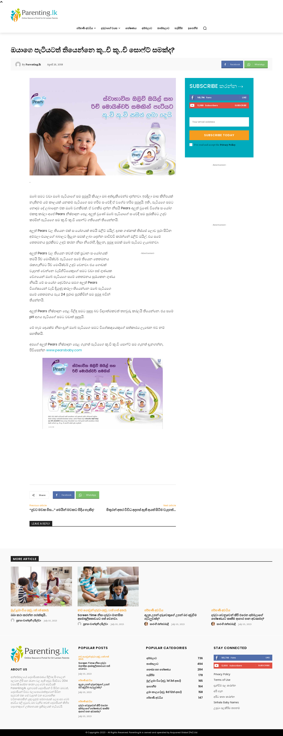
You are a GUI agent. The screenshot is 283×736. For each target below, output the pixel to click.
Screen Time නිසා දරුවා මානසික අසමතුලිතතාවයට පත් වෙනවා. (100, 617)
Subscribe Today (219, 135)
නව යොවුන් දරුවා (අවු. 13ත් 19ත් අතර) (102, 610)
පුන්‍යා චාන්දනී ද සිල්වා (28, 620)
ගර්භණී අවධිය (153, 610)
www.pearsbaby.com (64, 350)
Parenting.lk (33, 64)
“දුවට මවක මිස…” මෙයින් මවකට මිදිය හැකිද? (62, 510)
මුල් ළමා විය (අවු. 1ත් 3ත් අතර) (30, 610)
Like (244, 97)
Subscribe (240, 105)
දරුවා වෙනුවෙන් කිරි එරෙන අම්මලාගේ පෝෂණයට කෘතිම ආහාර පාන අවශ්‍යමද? (237, 617)
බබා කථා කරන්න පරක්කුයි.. (29, 615)
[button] (204, 28)
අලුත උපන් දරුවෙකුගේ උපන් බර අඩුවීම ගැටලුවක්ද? (170, 617)
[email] (219, 122)
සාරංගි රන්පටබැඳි (159, 624)
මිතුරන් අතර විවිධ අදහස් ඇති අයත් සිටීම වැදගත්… (141, 510)
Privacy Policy (227, 144)
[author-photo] (13, 620)
